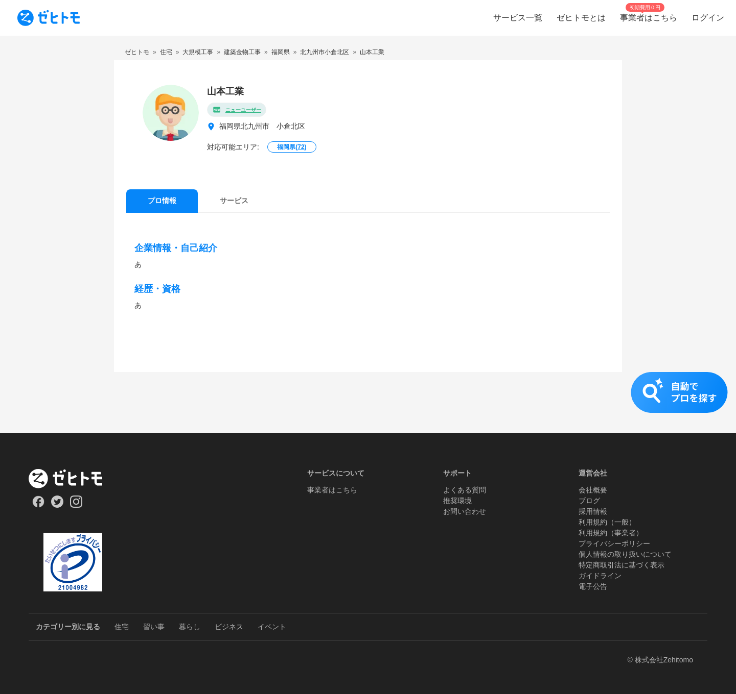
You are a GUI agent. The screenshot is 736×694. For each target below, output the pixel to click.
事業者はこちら (332, 490)
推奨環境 (457, 501)
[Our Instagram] (76, 505)
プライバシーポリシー (614, 543)
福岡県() (291, 147)
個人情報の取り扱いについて (625, 554)
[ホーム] (73, 478)
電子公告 (593, 586)
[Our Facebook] (38, 505)
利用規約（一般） (607, 522)
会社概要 (593, 490)
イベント (272, 627)
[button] (368, 402)
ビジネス (229, 627)
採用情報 (593, 511)
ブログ (589, 501)
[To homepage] (48, 18)
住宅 (121, 627)
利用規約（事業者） (611, 533)
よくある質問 (464, 490)
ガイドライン (600, 576)
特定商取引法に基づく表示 (621, 565)
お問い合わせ (464, 511)
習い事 (154, 627)
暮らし (189, 627)
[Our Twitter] (57, 505)
